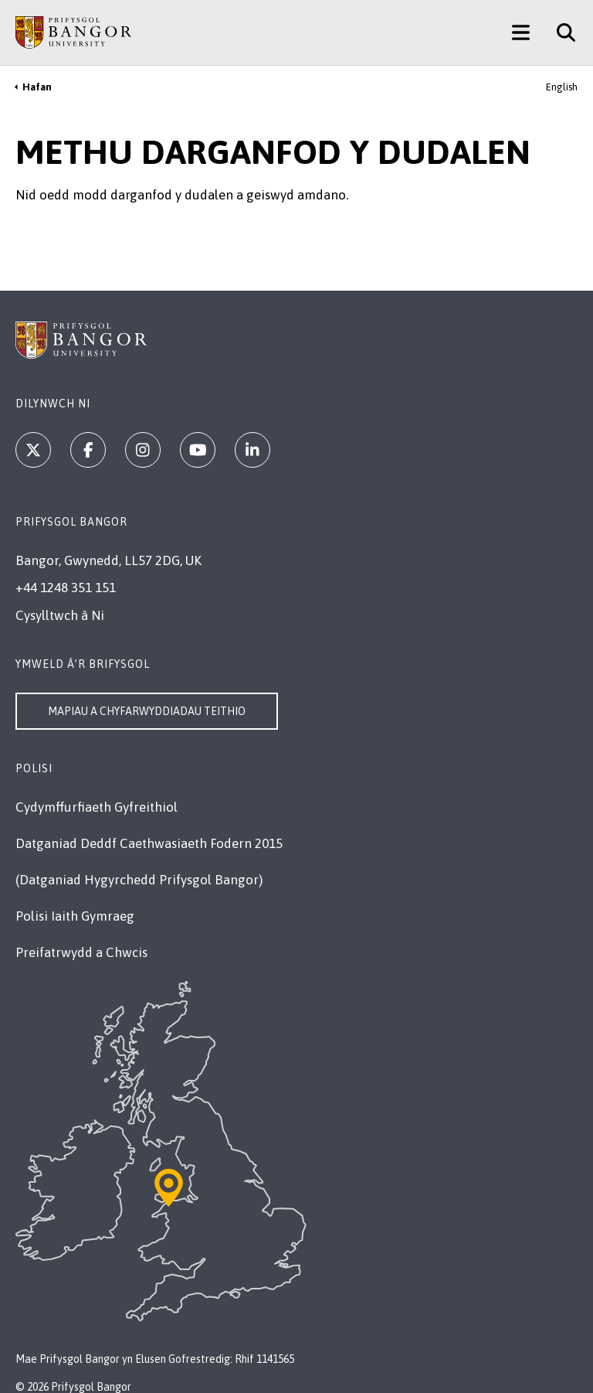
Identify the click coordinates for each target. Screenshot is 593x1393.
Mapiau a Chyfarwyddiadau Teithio (147, 711)
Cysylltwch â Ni (59, 615)
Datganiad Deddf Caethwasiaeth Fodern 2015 (149, 843)
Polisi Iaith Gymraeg (74, 916)
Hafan (37, 87)
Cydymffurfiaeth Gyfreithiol (96, 807)
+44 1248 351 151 (65, 587)
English (562, 87)
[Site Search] (560, 32)
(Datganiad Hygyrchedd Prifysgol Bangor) (139, 879)
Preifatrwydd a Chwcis (81, 952)
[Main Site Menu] (520, 32)
